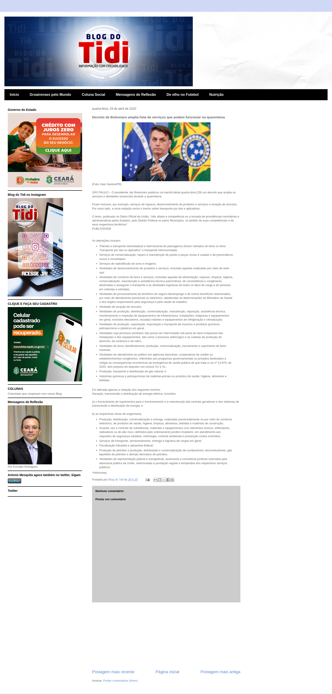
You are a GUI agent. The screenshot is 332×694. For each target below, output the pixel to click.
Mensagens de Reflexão (136, 94)
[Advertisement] (166, 635)
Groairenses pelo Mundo (50, 94)
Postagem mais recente (113, 672)
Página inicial (167, 672)
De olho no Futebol (183, 94)
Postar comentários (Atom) (120, 680)
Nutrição (216, 94)
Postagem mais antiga (220, 672)
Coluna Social (93, 94)
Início (14, 94)
